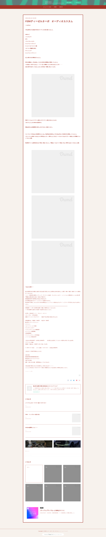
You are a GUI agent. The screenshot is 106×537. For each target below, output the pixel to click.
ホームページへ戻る (47, 6)
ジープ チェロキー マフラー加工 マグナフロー (35, 402)
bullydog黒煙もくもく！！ (31, 427)
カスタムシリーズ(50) (28, 371)
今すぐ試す (69, 2)
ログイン (77, 2)
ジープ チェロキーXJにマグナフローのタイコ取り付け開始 (36, 405)
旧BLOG (61, 6)
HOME (55, 6)
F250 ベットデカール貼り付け (32, 414)
